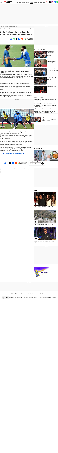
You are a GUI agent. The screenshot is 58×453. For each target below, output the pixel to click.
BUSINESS (23, 2)
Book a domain (22, 293)
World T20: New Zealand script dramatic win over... (49, 120)
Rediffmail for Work (14, 293)
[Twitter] (50, 2)
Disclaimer (26, 297)
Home (1, 28)
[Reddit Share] (22, 38)
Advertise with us (20, 297)
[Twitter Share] (16, 38)
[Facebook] (55, 2)
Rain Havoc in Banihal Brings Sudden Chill (43, 224)
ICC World (11, 169)
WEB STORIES (38, 148)
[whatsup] (57, 2)
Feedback (40, 297)
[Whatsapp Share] (13, 38)
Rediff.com (14, 297)
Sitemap (35, 297)
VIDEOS (36, 191)
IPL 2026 (36, 276)
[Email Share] (10, 38)
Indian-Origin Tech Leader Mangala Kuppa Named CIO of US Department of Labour (45, 112)
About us (44, 297)
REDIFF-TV (44, 2)
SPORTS (35, 2)
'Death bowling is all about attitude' (43, 109)
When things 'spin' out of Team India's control (45, 103)
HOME (17, 2)
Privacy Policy (31, 297)
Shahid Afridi (19, 169)
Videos (37, 293)
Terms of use (48, 297)
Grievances (54, 297)
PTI (26, 169)
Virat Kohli (4, 169)
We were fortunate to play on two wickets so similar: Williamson (52, 61)
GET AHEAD (40, 2)
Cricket (5, 28)
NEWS (20, 2)
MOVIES (27, 2)
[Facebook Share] (19, 38)
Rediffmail (29, 293)
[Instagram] (52, 2)
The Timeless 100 (43, 293)
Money (33, 293)
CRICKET (31, 2)
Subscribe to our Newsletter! (34, 161)
